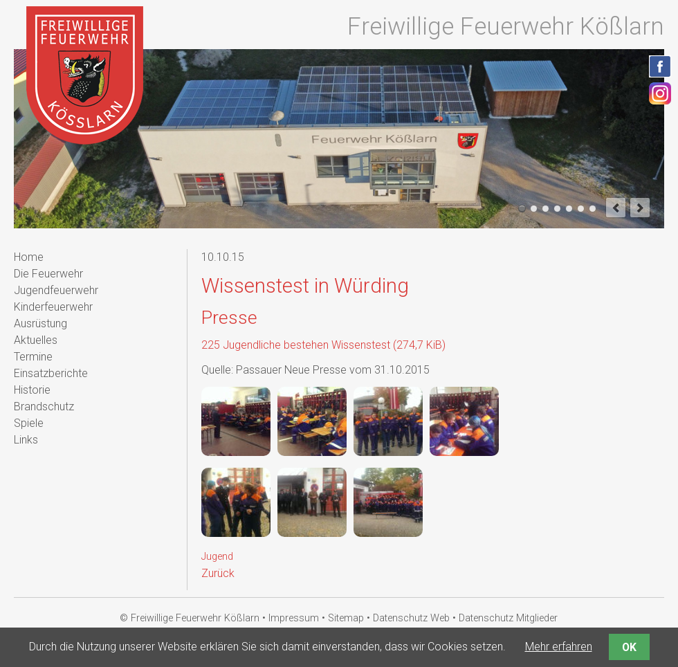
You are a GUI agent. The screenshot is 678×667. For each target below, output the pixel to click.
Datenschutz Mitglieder (508, 618)
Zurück (218, 573)
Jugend (217, 557)
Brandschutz (44, 406)
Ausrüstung (40, 323)
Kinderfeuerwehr (53, 306)
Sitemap (346, 618)
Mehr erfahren (558, 646)
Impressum (293, 618)
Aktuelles (35, 340)
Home (29, 257)
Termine (33, 356)
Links (26, 439)
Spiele (29, 423)
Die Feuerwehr (48, 273)
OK (629, 647)
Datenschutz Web (411, 618)
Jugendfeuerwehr (56, 290)
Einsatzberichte (51, 373)
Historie (32, 389)
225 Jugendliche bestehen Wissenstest (323, 344)
